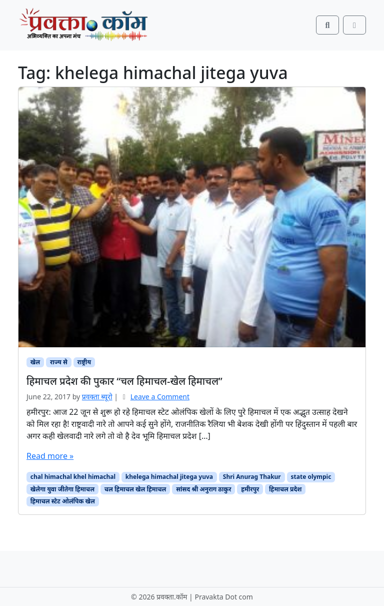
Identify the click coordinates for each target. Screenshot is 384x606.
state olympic (311, 476)
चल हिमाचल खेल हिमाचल (135, 489)
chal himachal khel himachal (73, 476)
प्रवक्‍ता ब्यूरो (97, 396)
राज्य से (59, 362)
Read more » (50, 455)
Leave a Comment (160, 396)
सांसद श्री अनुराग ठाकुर (203, 489)
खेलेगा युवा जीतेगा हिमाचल (62, 489)
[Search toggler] (327, 25)
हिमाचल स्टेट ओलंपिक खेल (62, 501)
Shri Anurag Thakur (252, 476)
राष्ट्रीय (84, 362)
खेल (35, 362)
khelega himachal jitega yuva (169, 476)
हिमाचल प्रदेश (285, 489)
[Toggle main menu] (354, 25)
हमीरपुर (250, 489)
